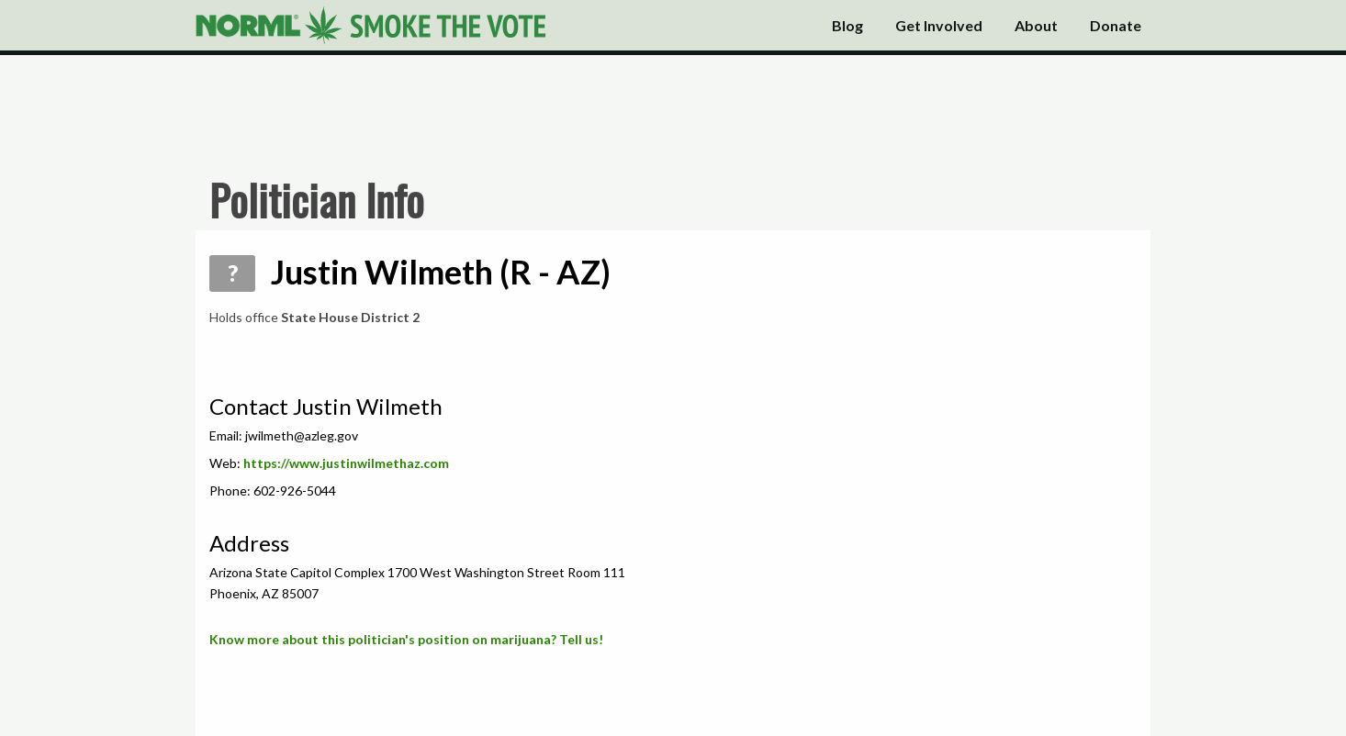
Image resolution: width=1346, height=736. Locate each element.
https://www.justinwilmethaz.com (346, 463)
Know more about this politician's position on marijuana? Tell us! (406, 639)
